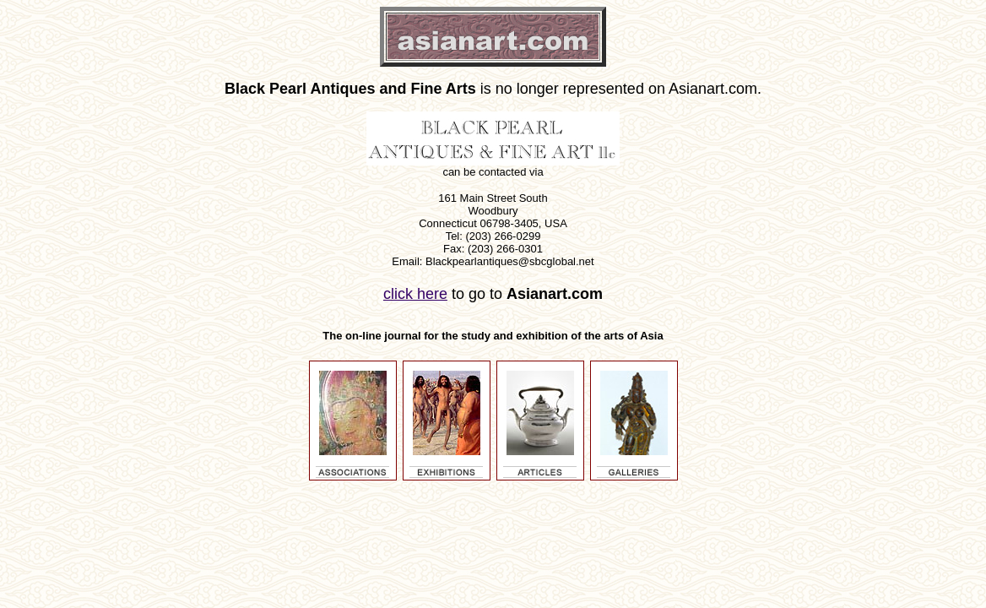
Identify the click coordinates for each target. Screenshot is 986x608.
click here (415, 293)
